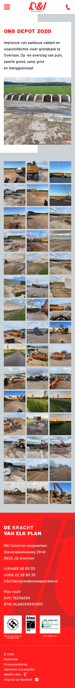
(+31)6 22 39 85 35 (19, 575)
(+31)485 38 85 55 (19, 568)
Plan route (12, 591)
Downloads (11, 659)
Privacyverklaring (15, 664)
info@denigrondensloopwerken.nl (31, 581)
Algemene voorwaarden (19, 669)
